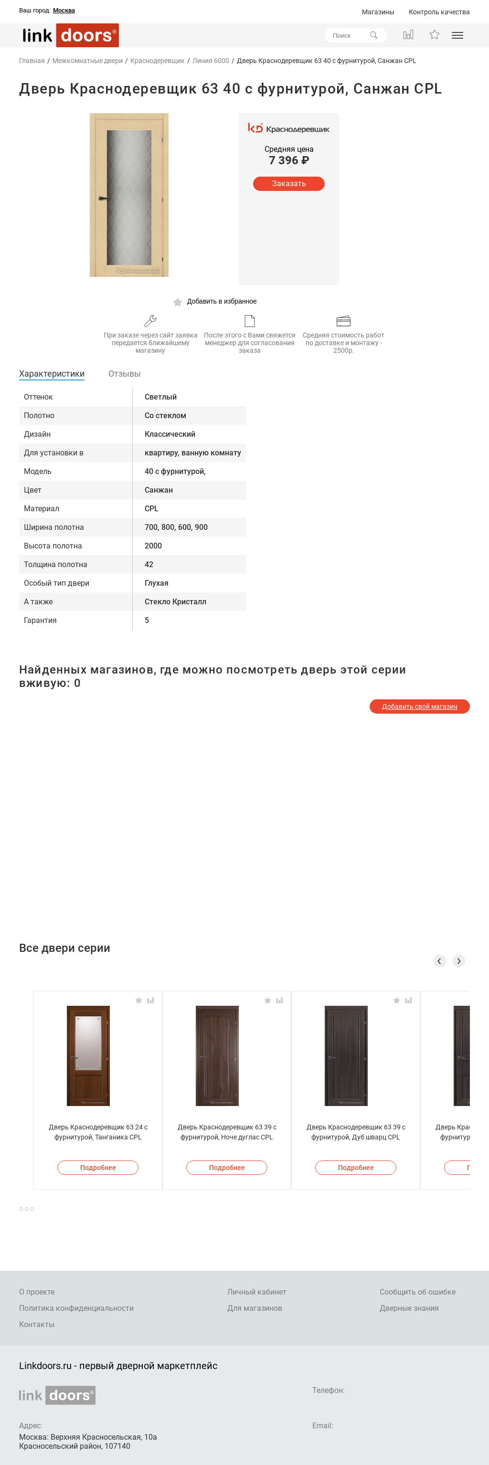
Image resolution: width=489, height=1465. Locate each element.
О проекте (36, 1291)
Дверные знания (409, 1308)
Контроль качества (439, 12)
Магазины (378, 12)
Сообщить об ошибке (418, 1291)
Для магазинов (254, 1308)
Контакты (36, 1324)
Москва (64, 10)
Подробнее (98, 1167)
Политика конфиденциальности (76, 1308)
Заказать (289, 183)
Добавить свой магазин (419, 706)
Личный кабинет (257, 1291)
